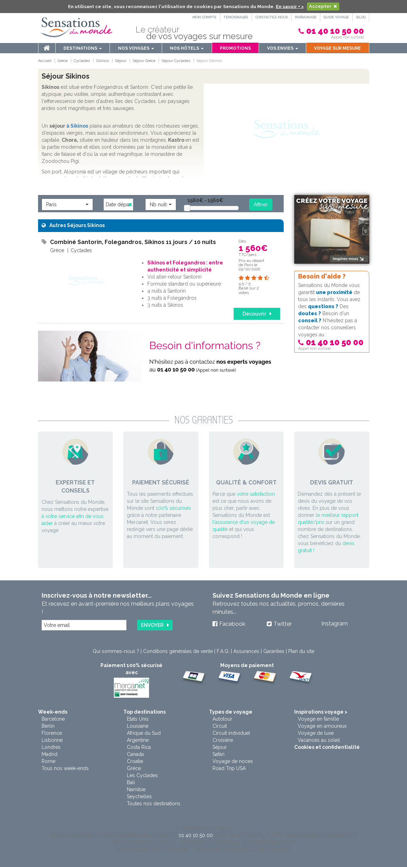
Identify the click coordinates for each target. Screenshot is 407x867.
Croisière (222, 740)
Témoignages (234, 17)
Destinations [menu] (82, 48)
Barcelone (53, 719)
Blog (360, 17)
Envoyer (152, 625)
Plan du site (301, 651)
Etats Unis (138, 719)
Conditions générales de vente (178, 651)
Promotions (235, 48)
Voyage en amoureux (322, 726)
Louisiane (137, 726)
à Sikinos (77, 126)
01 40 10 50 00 (335, 31)
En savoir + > (290, 6)
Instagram (334, 623)
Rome (48, 761)
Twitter (282, 624)
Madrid (49, 754)
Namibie (136, 789)
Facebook (232, 624)
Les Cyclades (142, 775)
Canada (135, 754)
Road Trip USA (229, 768)
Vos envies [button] (282, 48)
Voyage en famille (318, 719)
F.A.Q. (223, 651)
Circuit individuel (231, 733)
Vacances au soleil (319, 740)
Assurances (246, 651)
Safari (218, 754)
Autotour (222, 719)
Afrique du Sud (144, 733)
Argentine (138, 740)
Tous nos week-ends (65, 768)
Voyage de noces (232, 761)
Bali (131, 782)
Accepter (320, 6)
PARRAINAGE (305, 17)
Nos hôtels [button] (187, 48)
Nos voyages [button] (136, 48)
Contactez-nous (270, 17)
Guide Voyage (336, 17)
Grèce (134, 768)
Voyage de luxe (316, 733)
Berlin (48, 726)
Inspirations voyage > (320, 712)
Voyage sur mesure (337, 48)
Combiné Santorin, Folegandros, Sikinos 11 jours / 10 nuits (133, 242)
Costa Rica (139, 747)
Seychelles (139, 796)
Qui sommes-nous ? (116, 651)
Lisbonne (52, 740)
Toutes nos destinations (153, 803)
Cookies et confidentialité (327, 747)
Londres (51, 747)
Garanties (273, 651)
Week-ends (52, 712)
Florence (52, 733)
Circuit (219, 726)
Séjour (219, 747)
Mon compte (203, 17)
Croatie (135, 761)
